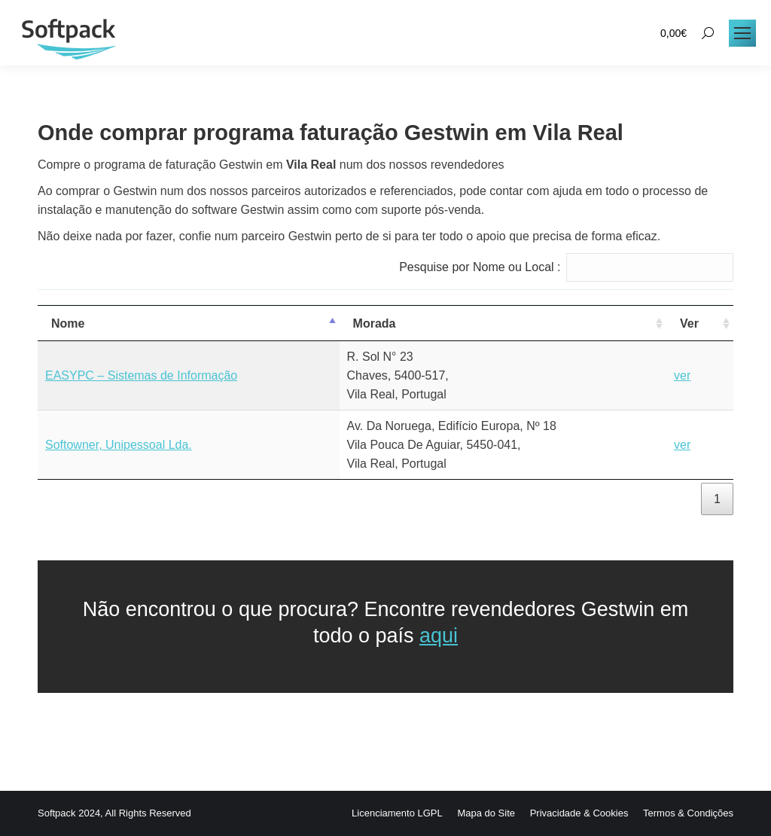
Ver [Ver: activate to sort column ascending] (689, 323)
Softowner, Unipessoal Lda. (118, 444)
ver (682, 375)
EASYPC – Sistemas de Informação (141, 375)
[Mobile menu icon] (742, 33)
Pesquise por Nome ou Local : (566, 267)
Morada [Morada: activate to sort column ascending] (374, 323)
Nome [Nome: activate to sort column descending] (67, 323)
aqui (438, 635)
